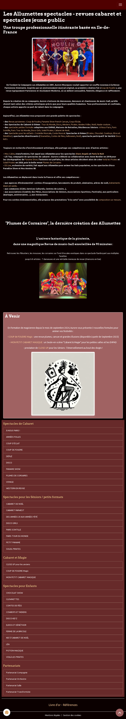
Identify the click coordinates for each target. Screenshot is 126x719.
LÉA (7, 644)
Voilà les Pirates (110, 160)
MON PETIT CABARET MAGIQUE (26, 342)
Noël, (94, 124)
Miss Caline (10, 154)
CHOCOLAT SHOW (14, 593)
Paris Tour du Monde (20, 130)
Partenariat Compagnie (16, 673)
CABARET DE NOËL (14, 504)
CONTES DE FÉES (14, 606)
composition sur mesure (110, 200)
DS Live (8, 165)
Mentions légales (52, 715)
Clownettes (45, 136)
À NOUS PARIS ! (13, 431)
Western (66, 124)
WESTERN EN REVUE (15, 488)
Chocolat (99, 133)
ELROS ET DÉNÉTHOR (16, 625)
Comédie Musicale (43, 133)
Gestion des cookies (72, 715)
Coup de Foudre (108, 88)
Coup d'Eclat (74, 122)
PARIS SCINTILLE (13, 530)
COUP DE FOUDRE (14, 450)
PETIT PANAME (13, 542)
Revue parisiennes (17, 122)
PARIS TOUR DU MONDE (17, 536)
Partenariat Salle (13, 685)
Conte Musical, (59, 133)
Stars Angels (82, 154)
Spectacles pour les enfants (21, 133)
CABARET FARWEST (15, 510)
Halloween (70, 136)
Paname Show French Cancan (55, 122)
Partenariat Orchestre (16, 679)
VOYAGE (10, 482)
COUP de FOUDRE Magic (21, 336)
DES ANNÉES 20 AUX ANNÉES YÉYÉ (22, 517)
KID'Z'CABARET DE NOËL (17, 638)
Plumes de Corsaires (52, 163)
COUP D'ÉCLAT (13, 443)
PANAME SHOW (13, 469)
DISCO (9, 463)
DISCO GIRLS (12, 523)
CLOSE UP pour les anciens (18, 564)
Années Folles (84, 124)
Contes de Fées (58, 136)
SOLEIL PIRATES (13, 549)
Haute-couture (103, 124)
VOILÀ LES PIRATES (15, 657)
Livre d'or (55, 704)
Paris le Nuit (98, 154)
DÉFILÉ (9, 456)
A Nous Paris (105, 127)
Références (70, 704)
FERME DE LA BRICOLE (16, 631)
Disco (58, 124)
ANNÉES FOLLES (13, 437)
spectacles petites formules (21, 127)
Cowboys (107, 133)
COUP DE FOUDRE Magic (17, 571)
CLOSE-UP (43, 348)
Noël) (78, 136)
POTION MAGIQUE (14, 651)
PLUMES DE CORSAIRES (17, 476)
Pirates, (74, 124)
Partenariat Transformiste (18, 692)
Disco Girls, (36, 130)
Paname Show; (31, 160)
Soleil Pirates (48, 130)
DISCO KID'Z (11, 618)
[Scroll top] (120, 713)
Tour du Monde (48, 124)
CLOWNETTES (12, 599)
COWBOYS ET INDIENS (16, 612)
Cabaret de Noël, (62, 130)
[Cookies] (6, 712)
